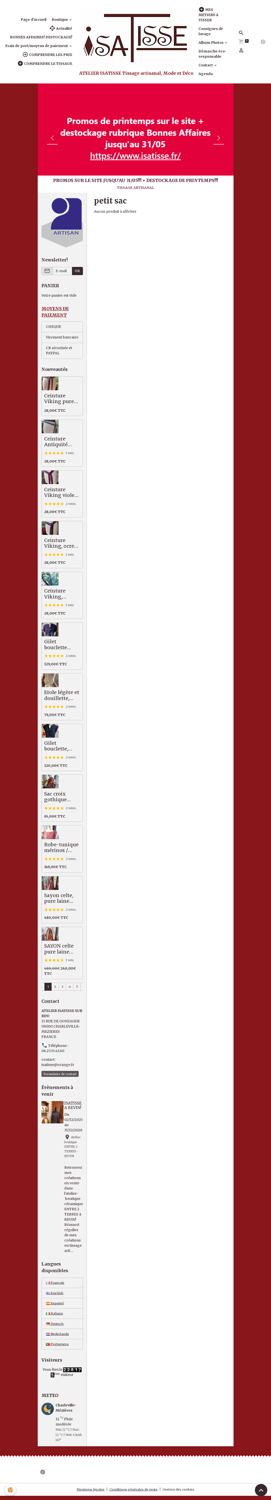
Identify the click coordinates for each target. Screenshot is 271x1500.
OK (77, 271)
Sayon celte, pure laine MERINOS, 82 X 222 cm (60, 899)
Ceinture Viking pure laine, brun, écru (59, 399)
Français (56, 1284)
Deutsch (55, 1326)
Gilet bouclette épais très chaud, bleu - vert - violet (60, 645)
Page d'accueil (33, 19)
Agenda (206, 74)
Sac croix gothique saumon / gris (61, 797)
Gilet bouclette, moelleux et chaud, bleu (59, 747)
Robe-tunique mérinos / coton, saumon (61, 848)
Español (55, 1305)
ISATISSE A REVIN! (73, 1106)
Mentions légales (87, 1493)
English (55, 1295)
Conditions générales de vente (133, 1493)
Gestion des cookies (182, 1493)
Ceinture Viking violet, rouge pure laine (60, 493)
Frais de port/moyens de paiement (37, 46)
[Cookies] (10, 1489)
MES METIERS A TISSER (208, 14)
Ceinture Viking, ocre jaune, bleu (59, 544)
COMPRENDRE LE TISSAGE (44, 63)
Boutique (60, 19)
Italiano (55, 1316)
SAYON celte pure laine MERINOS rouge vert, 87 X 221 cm (60, 950)
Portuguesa (58, 1348)
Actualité (60, 28)
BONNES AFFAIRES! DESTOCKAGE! (41, 37)
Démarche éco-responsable (213, 54)
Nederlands (58, 1337)
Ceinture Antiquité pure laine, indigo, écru (58, 442)
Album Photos (211, 42)
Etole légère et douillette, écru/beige (61, 696)
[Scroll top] (261, 1490)
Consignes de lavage (211, 31)
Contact (206, 65)
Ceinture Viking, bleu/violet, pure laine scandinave (58, 595)
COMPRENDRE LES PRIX (47, 54)
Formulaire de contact (60, 1075)
